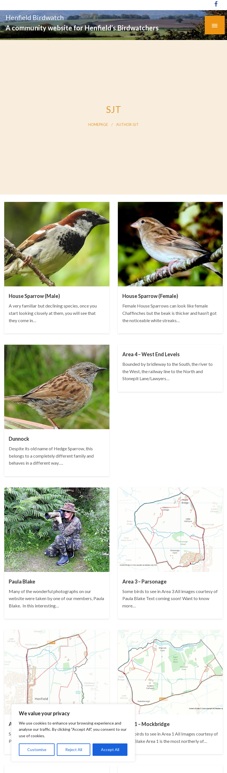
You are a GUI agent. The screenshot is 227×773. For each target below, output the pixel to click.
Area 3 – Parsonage (144, 581)
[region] (73, 733)
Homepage (98, 124)
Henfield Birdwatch (35, 17)
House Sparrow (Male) (34, 296)
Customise (36, 749)
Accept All (110, 749)
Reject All (73, 749)
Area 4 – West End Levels (151, 354)
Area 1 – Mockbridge (146, 724)
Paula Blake (22, 581)
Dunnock (19, 439)
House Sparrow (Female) (150, 296)
